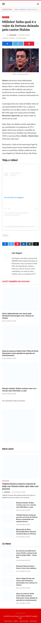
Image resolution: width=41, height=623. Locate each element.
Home (16, 9)
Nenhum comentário (8, 38)
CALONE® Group (8, 616)
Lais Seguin (12, 35)
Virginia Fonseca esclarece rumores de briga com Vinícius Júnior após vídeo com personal (20, 486)
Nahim (5, 235)
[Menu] (3, 4)
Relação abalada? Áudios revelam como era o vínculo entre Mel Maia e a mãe (26, 505)
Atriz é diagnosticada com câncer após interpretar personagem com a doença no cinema (18, 316)
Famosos (22, 9)
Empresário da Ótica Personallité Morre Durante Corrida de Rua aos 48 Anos (26, 532)
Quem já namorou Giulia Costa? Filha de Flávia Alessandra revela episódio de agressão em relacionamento (20, 353)
